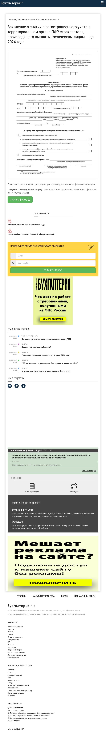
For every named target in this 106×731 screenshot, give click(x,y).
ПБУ (9, 678)
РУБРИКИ (21, 596)
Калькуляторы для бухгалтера (20, 690)
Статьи (11, 672)
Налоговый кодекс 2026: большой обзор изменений (31, 234)
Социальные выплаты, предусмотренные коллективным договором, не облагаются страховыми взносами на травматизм (51, 456)
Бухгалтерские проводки (18, 685)
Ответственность (15, 637)
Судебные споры (15, 650)
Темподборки (13, 658)
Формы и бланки (26, 19)
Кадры (24, 344)
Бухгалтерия (12, 3)
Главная (12, 19)
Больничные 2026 (22, 509)
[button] (10, 461)
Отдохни (11, 696)
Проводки (74, 492)
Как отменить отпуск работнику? (36, 347)
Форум (10, 683)
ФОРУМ (64, 596)
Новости (11, 670)
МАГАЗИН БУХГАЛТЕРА (43, 596)
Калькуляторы (32, 492)
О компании (14, 721)
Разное (11, 645)
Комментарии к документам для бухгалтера (31, 451)
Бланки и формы (15, 675)
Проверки (12, 647)
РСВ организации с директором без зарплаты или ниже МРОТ (50, 363)
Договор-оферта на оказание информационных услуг (31, 713)
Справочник (13, 688)
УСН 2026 (17, 521)
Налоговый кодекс (16, 693)
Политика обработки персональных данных (27, 718)
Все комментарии (89, 471)
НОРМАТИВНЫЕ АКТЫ (85, 596)
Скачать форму (20, 199)
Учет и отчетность (30, 336)
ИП (9, 642)
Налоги (25, 352)
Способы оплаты (16, 710)
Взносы (11, 632)
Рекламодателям (16, 708)
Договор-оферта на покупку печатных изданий (28, 716)
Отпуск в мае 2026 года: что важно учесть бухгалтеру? (46, 371)
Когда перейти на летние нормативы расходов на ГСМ (46, 339)
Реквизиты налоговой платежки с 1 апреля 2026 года (45, 355)
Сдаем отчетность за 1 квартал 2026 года (26, 225)
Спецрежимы (13, 640)
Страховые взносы (47, 19)
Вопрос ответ (13, 680)
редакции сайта (78, 614)
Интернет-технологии (17, 655)
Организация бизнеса (17, 652)
